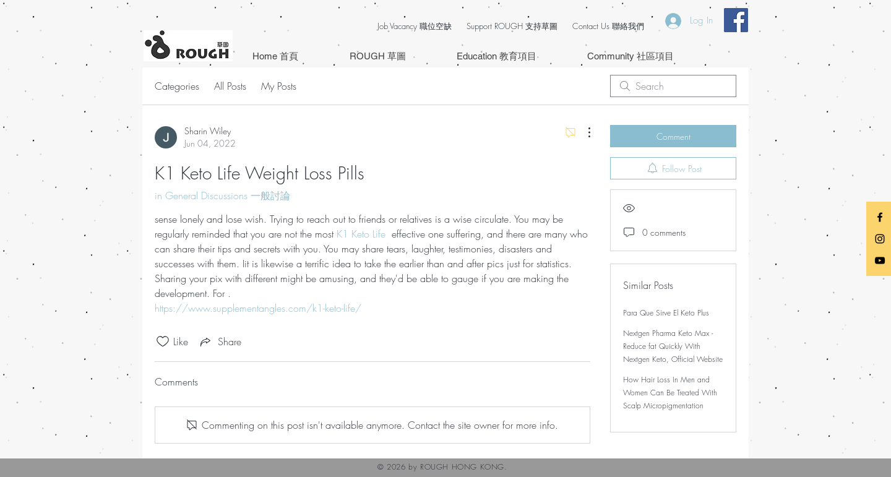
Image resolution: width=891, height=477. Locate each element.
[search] (673, 86)
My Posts (278, 86)
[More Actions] (582, 132)
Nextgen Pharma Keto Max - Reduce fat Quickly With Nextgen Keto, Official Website (673, 346)
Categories (177, 86)
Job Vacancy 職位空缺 (414, 26)
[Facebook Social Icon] (736, 20)
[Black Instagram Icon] (880, 239)
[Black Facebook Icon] (880, 217)
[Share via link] (219, 341)
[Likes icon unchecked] (163, 341)
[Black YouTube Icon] (880, 260)
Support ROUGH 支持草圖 (512, 26)
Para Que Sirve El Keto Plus (666, 312)
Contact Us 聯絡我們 (608, 26)
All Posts (230, 86)
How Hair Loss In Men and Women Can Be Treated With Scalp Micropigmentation (670, 392)
